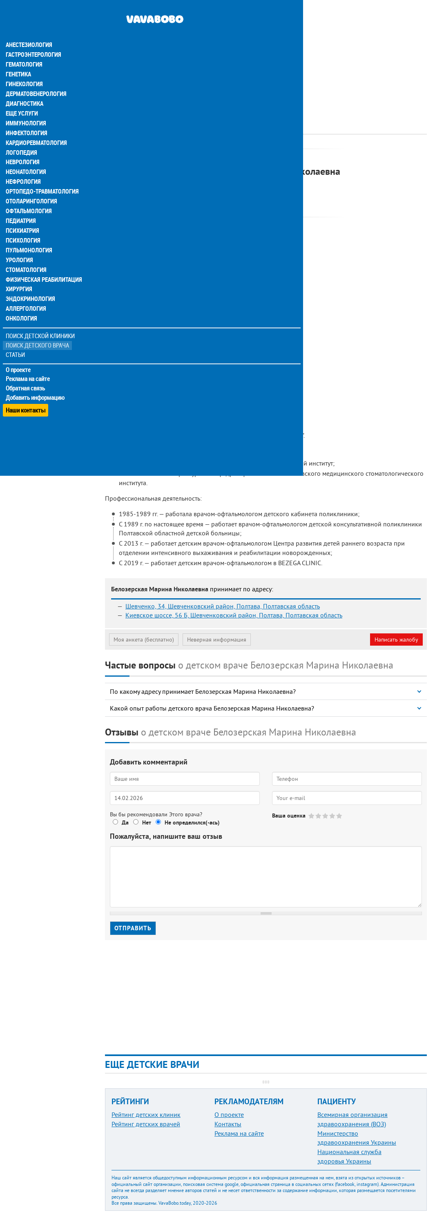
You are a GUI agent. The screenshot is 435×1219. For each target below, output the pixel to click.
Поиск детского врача (37, 330)
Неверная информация (216, 639)
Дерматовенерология (35, 78)
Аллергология (26, 294)
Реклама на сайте (28, 364)
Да (125, 822)
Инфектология (26, 117)
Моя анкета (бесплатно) (144, 639)
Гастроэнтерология (33, 39)
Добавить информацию (35, 383)
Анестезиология (28, 29)
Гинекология (24, 68)
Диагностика (24, 88)
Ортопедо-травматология (41, 176)
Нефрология (23, 166)
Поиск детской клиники (41, 321)
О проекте (19, 355)
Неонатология (25, 157)
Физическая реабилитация (42, 264)
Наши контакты (26, 392)
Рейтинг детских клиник (146, 1114)
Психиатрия (22, 215)
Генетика (19, 59)
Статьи (16, 340)
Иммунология (25, 108)
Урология (19, 245)
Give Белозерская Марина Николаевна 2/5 (318, 816)
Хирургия (19, 274)
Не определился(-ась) (192, 822)
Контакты (227, 1124)
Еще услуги (22, 98)
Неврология (22, 147)
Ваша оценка (289, 815)
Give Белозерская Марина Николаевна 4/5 (332, 816)
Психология (22, 225)
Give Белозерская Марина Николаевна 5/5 (339, 816)
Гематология (24, 49)
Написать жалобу (396, 639)
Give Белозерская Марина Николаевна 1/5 (311, 816)
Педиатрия (21, 206)
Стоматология (26, 255)
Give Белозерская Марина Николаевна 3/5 (325, 816)
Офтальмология (28, 196)
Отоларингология (30, 186)
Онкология (21, 304)
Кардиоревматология (36, 127)
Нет (146, 822)
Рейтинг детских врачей (146, 1124)
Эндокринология (29, 284)
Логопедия (21, 137)
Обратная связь (26, 373)
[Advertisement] (266, 57)
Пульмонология (28, 235)
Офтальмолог (215, 157)
